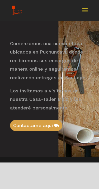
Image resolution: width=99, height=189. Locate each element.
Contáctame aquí (33, 125)
